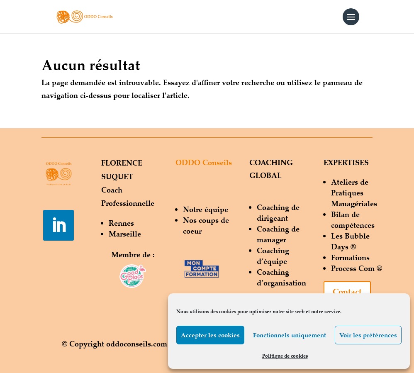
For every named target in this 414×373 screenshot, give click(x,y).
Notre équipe (205, 209)
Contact (347, 291)
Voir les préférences (368, 335)
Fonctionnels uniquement (289, 335)
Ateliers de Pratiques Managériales (354, 192)
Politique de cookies (285, 355)
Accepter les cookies (210, 335)
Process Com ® (356, 268)
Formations (350, 257)
